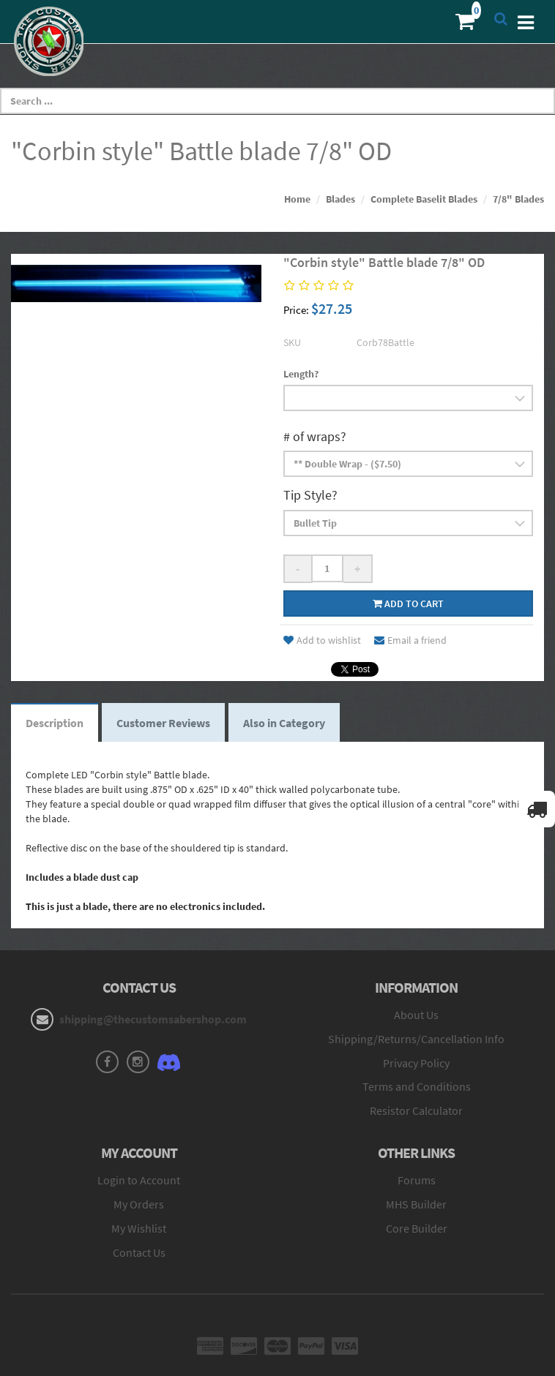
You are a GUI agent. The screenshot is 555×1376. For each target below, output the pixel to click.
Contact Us (139, 1252)
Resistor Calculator (416, 1110)
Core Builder (416, 1228)
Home (297, 199)
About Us (416, 1014)
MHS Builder (416, 1204)
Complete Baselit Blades (423, 199)
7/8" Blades (518, 199)
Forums (417, 1180)
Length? (301, 373)
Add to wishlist (322, 640)
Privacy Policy (416, 1063)
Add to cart (408, 603)
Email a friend (410, 640)
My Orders (138, 1204)
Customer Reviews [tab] (163, 722)
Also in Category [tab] (284, 722)
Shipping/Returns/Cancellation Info (416, 1038)
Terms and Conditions (416, 1086)
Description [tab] (54, 722)
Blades (340, 199)
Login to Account (138, 1180)
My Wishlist (138, 1228)
